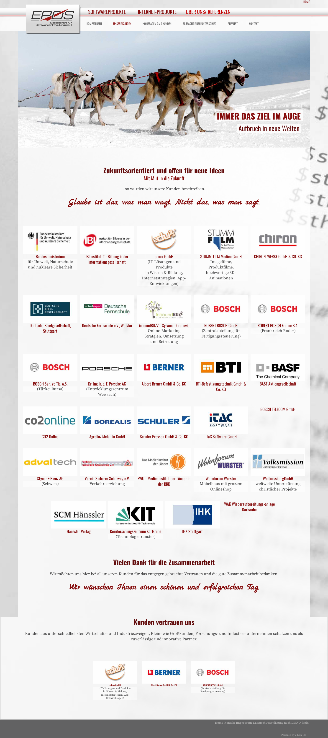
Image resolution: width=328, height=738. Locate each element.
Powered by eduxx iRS (293, 735)
